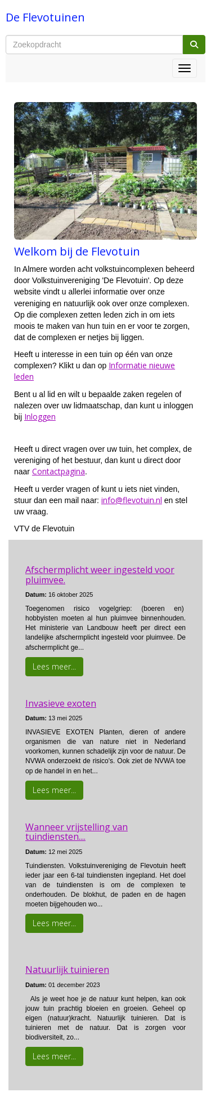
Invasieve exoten (60, 703)
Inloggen (40, 416)
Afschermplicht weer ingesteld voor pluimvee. (99, 574)
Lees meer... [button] (54, 666)
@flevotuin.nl (131, 500)
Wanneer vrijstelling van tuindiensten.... (76, 832)
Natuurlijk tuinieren (67, 969)
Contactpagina (58, 471)
